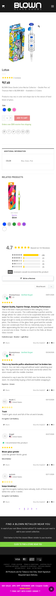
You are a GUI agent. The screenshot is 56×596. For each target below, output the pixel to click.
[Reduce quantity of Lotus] (3, 118)
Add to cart (22, 118)
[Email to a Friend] (18, 132)
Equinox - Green (8, 384)
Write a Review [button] (29, 278)
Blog (29, 568)
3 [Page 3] (31, 508)
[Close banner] (51, 589)
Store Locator (16, 564)
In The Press (37, 568)
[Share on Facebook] (9, 132)
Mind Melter (6, 459)
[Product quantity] (7, 118)
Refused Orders (44, 566)
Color (3, 106)
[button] (3, 6)
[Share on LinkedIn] (27, 132)
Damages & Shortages (28, 566)
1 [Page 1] (24, 508)
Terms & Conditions (31, 564)
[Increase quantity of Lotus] (10, 118)
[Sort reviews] (44, 287)
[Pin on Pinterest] (23, 132)
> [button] (36, 508)
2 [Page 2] (28, 508)
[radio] (4, 110)
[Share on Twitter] (13, 132)
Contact (7, 564)
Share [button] (6, 343)
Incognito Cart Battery (10, 418)
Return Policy (20, 568)
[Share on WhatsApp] (4, 132)
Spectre (14, 215)
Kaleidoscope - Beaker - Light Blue (15, 337)
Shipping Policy (46, 564)
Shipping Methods (12, 566)
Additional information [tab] (15, 151)
